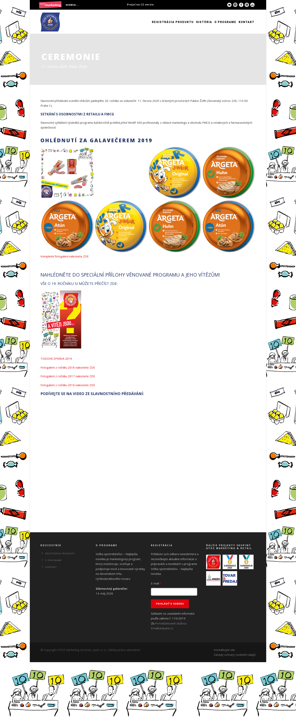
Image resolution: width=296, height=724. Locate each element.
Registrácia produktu (173, 22)
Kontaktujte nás (224, 650)
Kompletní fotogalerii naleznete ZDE (64, 256)
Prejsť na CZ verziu (140, 4)
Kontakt (246, 22)
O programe (225, 22)
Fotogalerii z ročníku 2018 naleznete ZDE (67, 367)
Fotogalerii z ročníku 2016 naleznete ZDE (67, 385)
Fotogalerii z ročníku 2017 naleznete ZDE (67, 376)
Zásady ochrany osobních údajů (235, 655)
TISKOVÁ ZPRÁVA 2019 (56, 358)
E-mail (156, 583)
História (204, 22)
